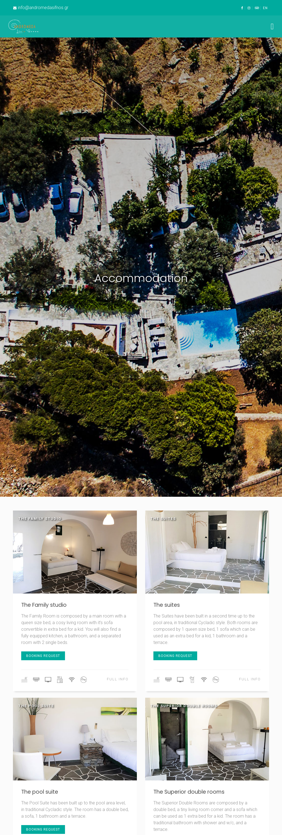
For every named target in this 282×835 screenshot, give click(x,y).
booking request (43, 656)
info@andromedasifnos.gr (43, 7)
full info (118, 679)
